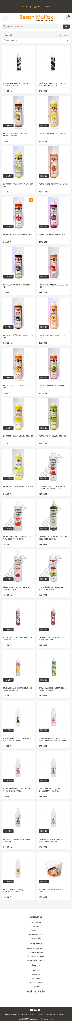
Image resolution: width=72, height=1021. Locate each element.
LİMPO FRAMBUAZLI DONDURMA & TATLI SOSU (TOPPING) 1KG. (17, 538)
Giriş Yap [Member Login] (26, 6)
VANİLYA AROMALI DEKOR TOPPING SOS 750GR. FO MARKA (52, 84)
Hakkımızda (36, 922)
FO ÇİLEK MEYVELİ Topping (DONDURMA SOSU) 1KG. (49, 790)
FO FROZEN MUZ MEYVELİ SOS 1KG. (53, 134)
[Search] (36, 26)
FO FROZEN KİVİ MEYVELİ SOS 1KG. (52, 436)
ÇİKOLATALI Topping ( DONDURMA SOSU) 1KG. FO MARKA (17, 739)
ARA (66, 26)
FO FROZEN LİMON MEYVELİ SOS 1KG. (18, 486)
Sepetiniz (36, 986)
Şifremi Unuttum (36, 982)
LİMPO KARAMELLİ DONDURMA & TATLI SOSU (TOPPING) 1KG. (52, 487)
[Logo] (36, 18)
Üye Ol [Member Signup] (38, 6)
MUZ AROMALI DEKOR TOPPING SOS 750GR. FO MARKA (17, 689)
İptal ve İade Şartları (36, 956)
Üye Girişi (36, 979)
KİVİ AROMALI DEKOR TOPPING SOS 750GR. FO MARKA (53, 689)
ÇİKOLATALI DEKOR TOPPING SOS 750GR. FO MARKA (16, 84)
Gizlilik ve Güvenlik (36, 952)
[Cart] (67, 18)
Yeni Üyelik (36, 975)
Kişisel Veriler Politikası (36, 960)
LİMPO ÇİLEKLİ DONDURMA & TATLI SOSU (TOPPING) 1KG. (53, 538)
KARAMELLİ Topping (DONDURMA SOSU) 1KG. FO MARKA (16, 790)
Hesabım (36, 971)
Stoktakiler (9, 35)
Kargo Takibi (36, 938)
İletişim (47, 7)
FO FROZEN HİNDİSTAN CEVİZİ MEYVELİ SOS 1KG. (15, 135)
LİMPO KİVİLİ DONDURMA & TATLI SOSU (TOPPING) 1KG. (52, 588)
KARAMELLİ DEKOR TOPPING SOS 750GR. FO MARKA (52, 639)
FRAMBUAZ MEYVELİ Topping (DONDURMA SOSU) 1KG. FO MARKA (53, 739)
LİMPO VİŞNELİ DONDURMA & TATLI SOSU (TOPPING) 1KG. (17, 588)
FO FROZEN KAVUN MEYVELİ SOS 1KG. (18, 436)
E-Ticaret (30, 1019)
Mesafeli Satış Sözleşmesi (36, 949)
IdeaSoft (22, 1019)
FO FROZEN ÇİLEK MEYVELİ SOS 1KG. (53, 184)
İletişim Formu (36, 930)
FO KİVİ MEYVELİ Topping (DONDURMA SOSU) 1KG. (13, 891)
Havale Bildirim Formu (36, 934)
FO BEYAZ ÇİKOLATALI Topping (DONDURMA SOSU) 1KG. (51, 840)
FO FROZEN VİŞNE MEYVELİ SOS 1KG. (18, 234)
